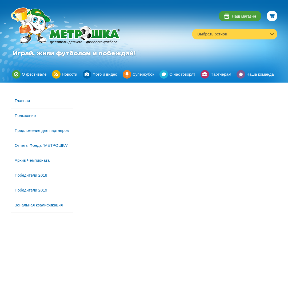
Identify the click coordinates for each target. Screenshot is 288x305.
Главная (22, 100)
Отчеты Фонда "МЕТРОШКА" (41, 145)
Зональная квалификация (39, 205)
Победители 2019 (31, 190)
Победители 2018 (31, 175)
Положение (25, 115)
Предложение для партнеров (42, 130)
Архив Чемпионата (32, 160)
